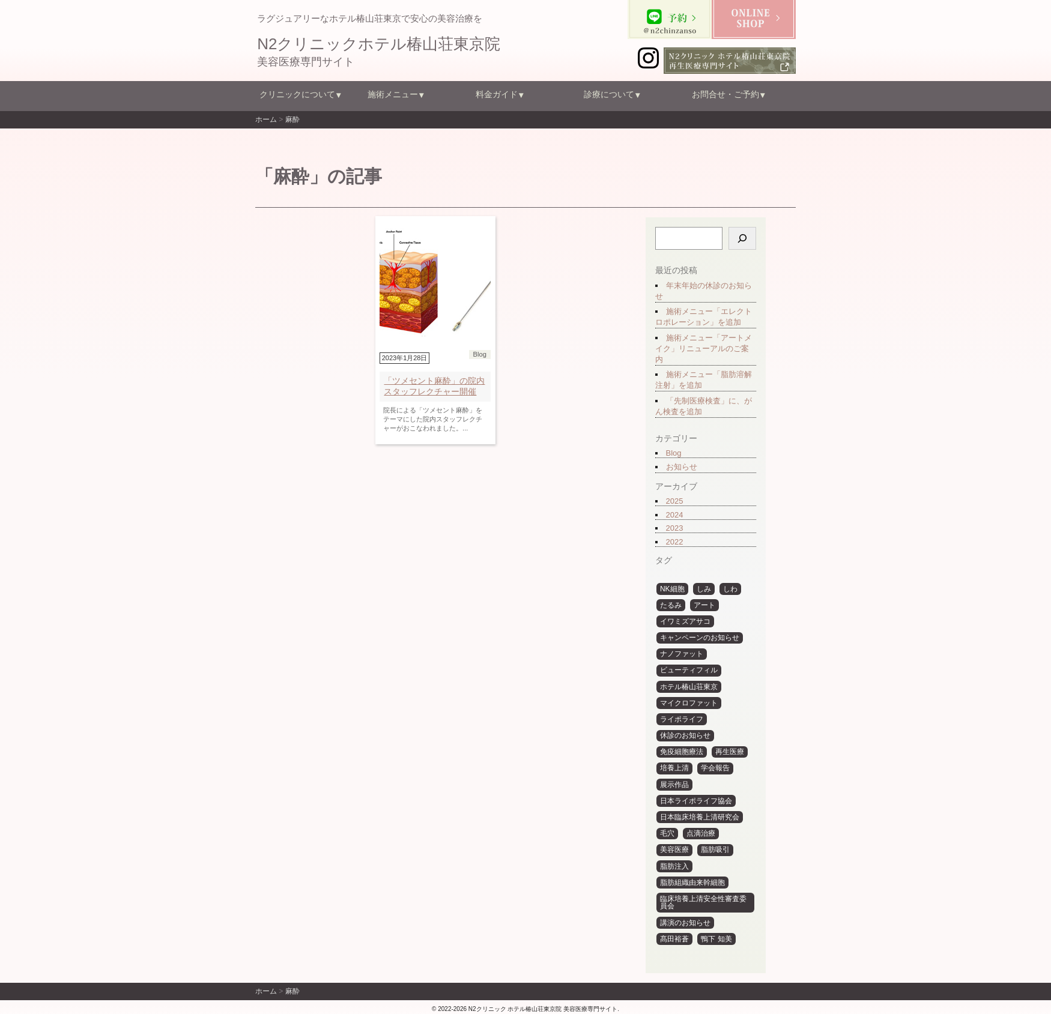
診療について (609, 94)
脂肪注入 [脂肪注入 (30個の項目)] (673, 866)
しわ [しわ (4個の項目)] (730, 589)
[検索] (742, 238)
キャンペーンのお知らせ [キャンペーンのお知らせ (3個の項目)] (699, 637)
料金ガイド (497, 94)
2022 (674, 541)
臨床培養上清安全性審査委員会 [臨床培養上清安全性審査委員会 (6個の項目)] (702, 903)
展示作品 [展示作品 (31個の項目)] (673, 784)
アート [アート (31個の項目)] (704, 605)
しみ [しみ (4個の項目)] (704, 589)
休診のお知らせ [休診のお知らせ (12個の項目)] (684, 735)
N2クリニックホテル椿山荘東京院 (378, 44)
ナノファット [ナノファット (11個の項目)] (681, 654)
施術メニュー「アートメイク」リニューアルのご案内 (703, 348)
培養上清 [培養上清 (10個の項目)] (673, 768)
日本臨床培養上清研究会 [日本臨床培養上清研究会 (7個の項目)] (699, 817)
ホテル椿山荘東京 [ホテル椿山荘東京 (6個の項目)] (688, 687)
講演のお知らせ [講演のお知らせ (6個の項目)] (684, 923)
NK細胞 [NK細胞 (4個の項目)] (671, 589)
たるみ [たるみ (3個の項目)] (670, 605)
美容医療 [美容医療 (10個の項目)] (673, 849)
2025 (674, 500)
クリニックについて (297, 94)
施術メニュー (393, 94)
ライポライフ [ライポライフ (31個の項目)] (681, 719)
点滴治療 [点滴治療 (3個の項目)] (700, 833)
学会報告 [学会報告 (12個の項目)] (715, 768)
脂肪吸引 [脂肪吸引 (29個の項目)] (715, 849)
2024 (674, 514)
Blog (673, 452)
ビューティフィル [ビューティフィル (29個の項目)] (688, 670)
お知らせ (681, 466)
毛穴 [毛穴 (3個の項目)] (666, 833)
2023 (674, 528)
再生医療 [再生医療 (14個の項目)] (729, 751)
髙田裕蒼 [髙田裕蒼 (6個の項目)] (673, 939)
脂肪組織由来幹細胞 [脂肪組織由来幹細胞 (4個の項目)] (691, 882)
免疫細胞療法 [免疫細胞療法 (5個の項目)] (681, 751)
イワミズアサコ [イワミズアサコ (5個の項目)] (684, 621)
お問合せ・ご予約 (725, 94)
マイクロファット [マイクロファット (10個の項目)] (688, 703)
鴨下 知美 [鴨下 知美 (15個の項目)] (716, 939)
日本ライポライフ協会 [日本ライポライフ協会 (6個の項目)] (695, 801)
